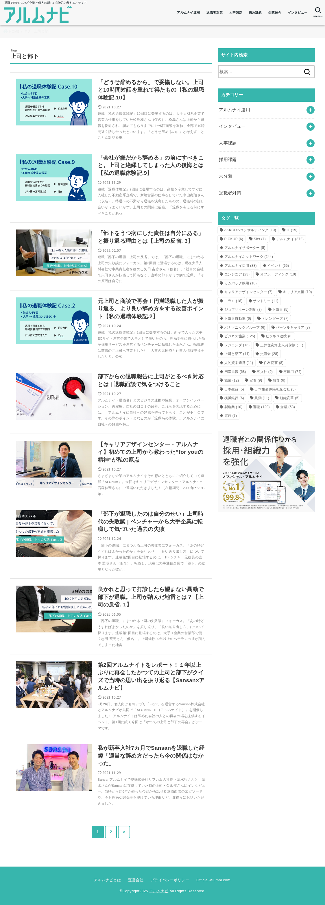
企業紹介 (274, 12)
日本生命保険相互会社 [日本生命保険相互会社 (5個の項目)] (275, 389)
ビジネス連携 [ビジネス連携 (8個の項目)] (279, 336)
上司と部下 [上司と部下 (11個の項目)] (237, 354)
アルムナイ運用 (188, 12)
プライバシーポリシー (170, 880)
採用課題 (255, 12)
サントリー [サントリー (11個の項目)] (265, 301)
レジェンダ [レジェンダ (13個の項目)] (237, 345)
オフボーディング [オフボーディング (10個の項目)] (278, 274)
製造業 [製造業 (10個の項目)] (233, 407)
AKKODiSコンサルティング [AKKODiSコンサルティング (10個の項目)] (250, 230)
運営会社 (135, 880)
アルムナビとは (107, 880)
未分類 (225, 176)
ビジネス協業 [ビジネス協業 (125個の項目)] (239, 336)
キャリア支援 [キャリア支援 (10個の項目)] (297, 292)
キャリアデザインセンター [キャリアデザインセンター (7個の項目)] (248, 292)
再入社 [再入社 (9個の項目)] (264, 372)
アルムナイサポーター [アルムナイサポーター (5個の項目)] (244, 248)
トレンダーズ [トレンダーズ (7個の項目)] (275, 319)
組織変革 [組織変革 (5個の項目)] (290, 398)
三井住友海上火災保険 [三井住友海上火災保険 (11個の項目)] (281, 345)
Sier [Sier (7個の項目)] (260, 239)
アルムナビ (159, 891)
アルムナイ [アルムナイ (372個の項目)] (290, 239)
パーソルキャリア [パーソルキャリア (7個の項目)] (293, 327)
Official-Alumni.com (213, 880)
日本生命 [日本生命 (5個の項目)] (234, 389)
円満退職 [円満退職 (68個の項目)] (235, 372)
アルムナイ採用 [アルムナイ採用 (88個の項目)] (240, 266)
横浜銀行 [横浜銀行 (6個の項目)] (234, 398)
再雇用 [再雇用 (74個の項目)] (292, 372)
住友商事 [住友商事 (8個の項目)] (273, 363)
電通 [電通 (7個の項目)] (230, 416)
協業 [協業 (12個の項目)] (231, 380)
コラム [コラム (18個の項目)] (233, 301)
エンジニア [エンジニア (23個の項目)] (237, 274)
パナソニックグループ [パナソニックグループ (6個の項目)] (244, 327)
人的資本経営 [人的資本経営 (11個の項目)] (238, 363)
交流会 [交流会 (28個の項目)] (269, 354)
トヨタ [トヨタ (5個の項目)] (280, 310)
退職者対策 (214, 12)
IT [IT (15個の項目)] (292, 230)
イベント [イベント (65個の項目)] (278, 266)
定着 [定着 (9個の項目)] (256, 380)
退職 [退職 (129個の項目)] (261, 407)
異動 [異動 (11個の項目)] (261, 398)
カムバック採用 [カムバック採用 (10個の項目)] (240, 283)
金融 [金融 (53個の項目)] (287, 407)
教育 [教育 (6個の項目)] (279, 380)
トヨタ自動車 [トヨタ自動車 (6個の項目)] (237, 319)
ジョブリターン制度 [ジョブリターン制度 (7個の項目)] (243, 310)
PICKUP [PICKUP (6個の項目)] (233, 239)
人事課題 (235, 12)
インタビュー (298, 12)
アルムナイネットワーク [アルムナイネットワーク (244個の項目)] (248, 257)
